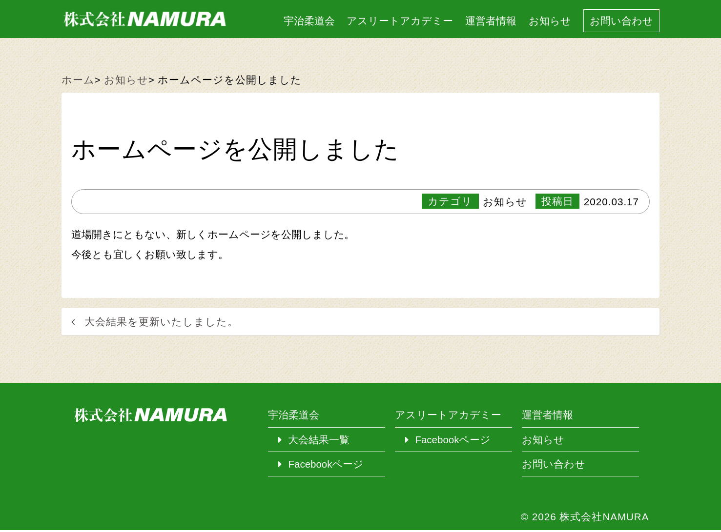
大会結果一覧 (319, 441)
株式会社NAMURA (604, 518)
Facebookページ (326, 465)
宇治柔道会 (307, 21)
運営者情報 (489, 21)
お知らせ (549, 21)
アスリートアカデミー (399, 21)
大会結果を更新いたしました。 (161, 322)
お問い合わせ (621, 21)
